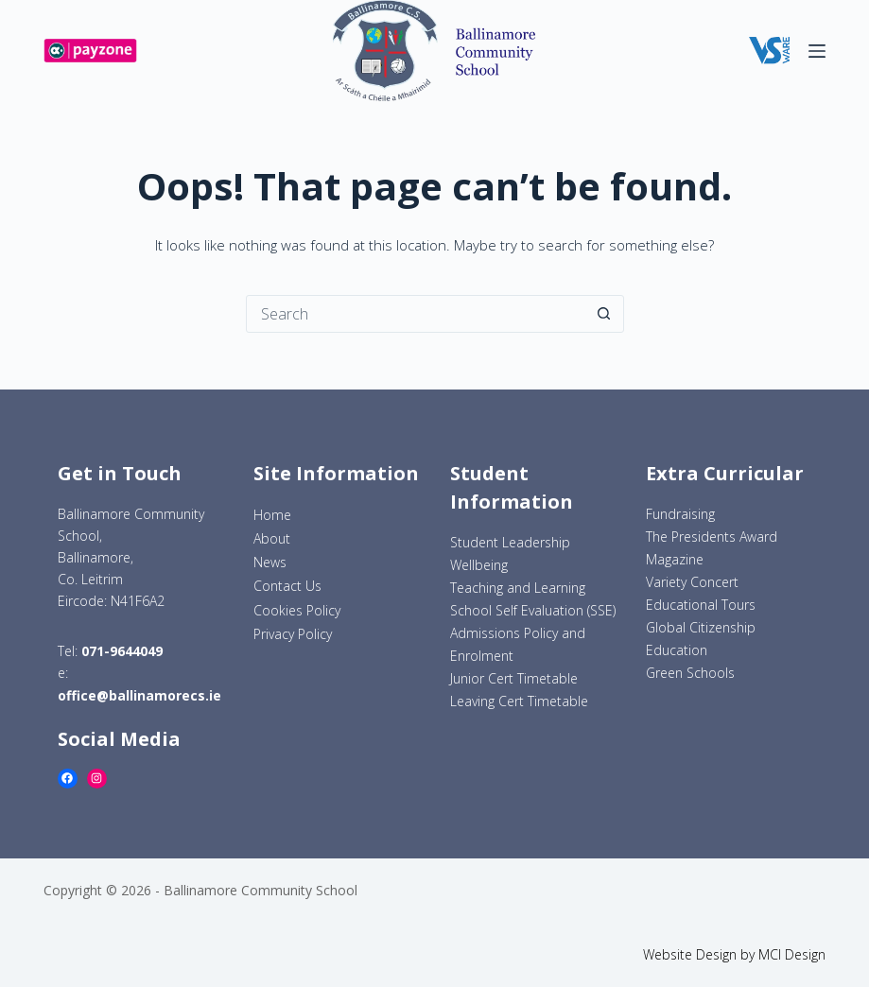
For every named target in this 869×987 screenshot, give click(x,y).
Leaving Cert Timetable (519, 701)
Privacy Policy (292, 634)
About (271, 538)
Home (272, 515)
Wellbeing (479, 565)
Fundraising (680, 514)
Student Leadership (510, 542)
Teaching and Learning (517, 588)
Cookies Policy (296, 610)
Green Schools (690, 673)
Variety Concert (692, 582)
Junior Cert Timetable (514, 678)
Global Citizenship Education (701, 638)
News (270, 562)
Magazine (675, 559)
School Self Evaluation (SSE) (533, 610)
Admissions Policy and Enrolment (517, 644)
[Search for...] (416, 314)
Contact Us (287, 586)
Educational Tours (701, 605)
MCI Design (792, 954)
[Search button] (604, 314)
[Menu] (817, 51)
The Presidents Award (711, 536)
